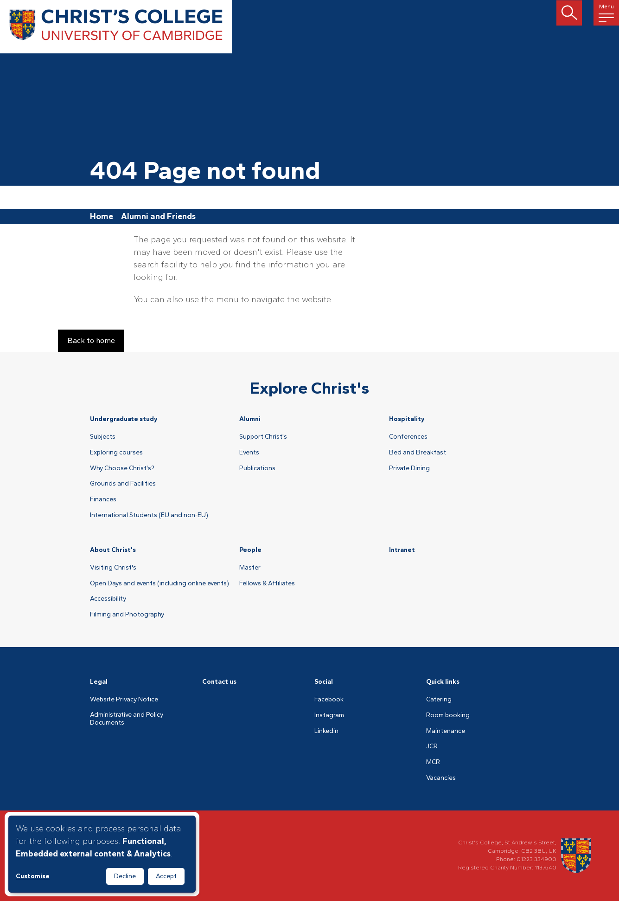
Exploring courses (116, 452)
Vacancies (441, 778)
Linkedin (326, 731)
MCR (433, 762)
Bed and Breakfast (417, 452)
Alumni (250, 419)
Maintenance (445, 731)
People (250, 550)
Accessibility (108, 599)
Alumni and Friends (158, 216)
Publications (257, 468)
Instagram (329, 715)
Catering (439, 699)
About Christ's (113, 550)
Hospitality (407, 419)
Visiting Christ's (113, 567)
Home (101, 216)
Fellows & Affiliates (267, 583)
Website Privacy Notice (124, 699)
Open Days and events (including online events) (159, 583)
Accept (166, 876)
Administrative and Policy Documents (126, 718)
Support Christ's (263, 437)
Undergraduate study (124, 419)
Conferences (408, 437)
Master (250, 567)
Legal (99, 682)
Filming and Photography (127, 614)
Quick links (442, 682)
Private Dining (409, 468)
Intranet (402, 550)
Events (249, 452)
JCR (432, 746)
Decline (125, 876)
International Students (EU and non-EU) (149, 515)
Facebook (329, 699)
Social (323, 682)
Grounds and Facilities (123, 483)
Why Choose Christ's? (122, 468)
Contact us (219, 682)
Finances (103, 499)
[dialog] (102, 854)
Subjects (102, 437)
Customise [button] (33, 876)
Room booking (448, 715)
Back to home (91, 340)
